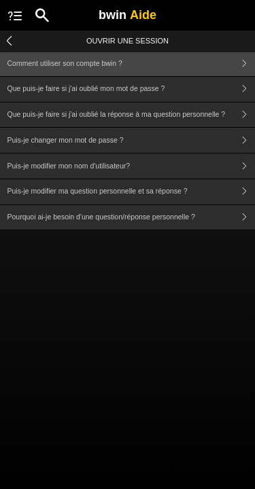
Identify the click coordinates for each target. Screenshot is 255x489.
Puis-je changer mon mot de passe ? (131, 140)
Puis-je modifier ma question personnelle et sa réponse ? (131, 191)
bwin (127, 15)
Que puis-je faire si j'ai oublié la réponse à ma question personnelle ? (131, 115)
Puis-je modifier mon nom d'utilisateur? (131, 166)
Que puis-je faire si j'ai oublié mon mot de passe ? (131, 89)
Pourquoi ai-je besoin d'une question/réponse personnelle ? (131, 217)
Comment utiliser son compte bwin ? (131, 63)
